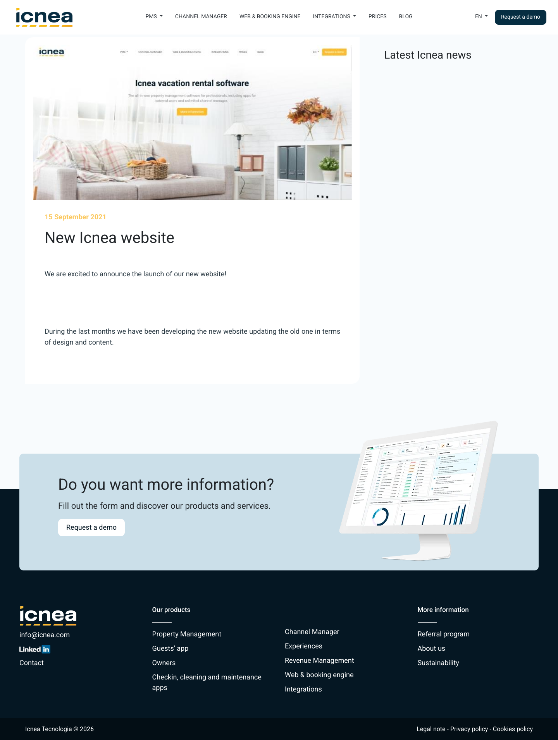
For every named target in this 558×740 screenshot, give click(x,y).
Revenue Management (319, 661)
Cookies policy (513, 729)
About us (432, 649)
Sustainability (438, 663)
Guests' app (170, 649)
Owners (164, 663)
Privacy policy (469, 729)
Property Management (187, 634)
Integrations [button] (332, 17)
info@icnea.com (44, 635)
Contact (31, 663)
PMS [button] (151, 17)
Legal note (431, 729)
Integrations (303, 689)
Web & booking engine (270, 17)
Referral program (444, 634)
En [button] (479, 17)
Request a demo (520, 17)
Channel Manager (201, 17)
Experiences (303, 646)
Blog (406, 17)
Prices (378, 17)
